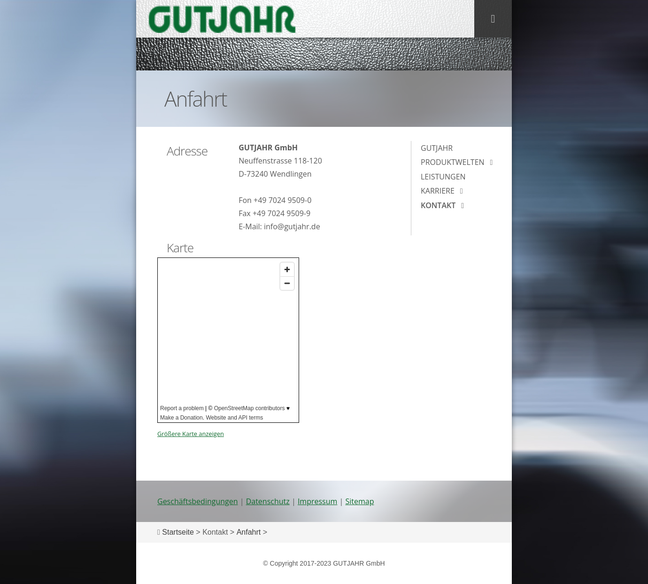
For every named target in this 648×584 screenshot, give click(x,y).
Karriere (438, 191)
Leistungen (443, 176)
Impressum (317, 501)
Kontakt (438, 205)
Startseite (178, 532)
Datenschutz (268, 501)
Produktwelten (453, 162)
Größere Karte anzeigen (190, 433)
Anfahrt (249, 532)
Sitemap (359, 501)
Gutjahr (437, 148)
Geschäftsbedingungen (197, 501)
